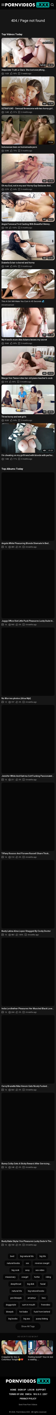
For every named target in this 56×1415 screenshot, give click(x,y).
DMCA (28, 1394)
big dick (30, 1284)
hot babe (23, 1312)
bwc (44, 1298)
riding (48, 1277)
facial (42, 1284)
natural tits (17, 1291)
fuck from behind (42, 1312)
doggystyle (11, 1305)
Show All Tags (28, 1326)
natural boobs (13, 1263)
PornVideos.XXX (23, 1412)
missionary (10, 1277)
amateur (32, 1298)
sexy (27, 1270)
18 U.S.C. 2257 (40, 1394)
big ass (26, 1319)
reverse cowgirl (42, 1263)
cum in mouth (28, 1305)
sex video (40, 1270)
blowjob (9, 1312)
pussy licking (42, 1319)
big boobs (12, 1319)
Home (13, 1390)
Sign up (22, 1390)
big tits (43, 1256)
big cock (15, 1270)
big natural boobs (36, 1291)
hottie (37, 1277)
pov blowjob (16, 1298)
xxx (27, 1263)
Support (41, 1390)
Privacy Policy (28, 1398)
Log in (31, 1390)
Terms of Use (16, 1394)
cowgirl (25, 1277)
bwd (12, 1256)
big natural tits (27, 1256)
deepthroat (16, 1284)
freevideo (45, 1305)
